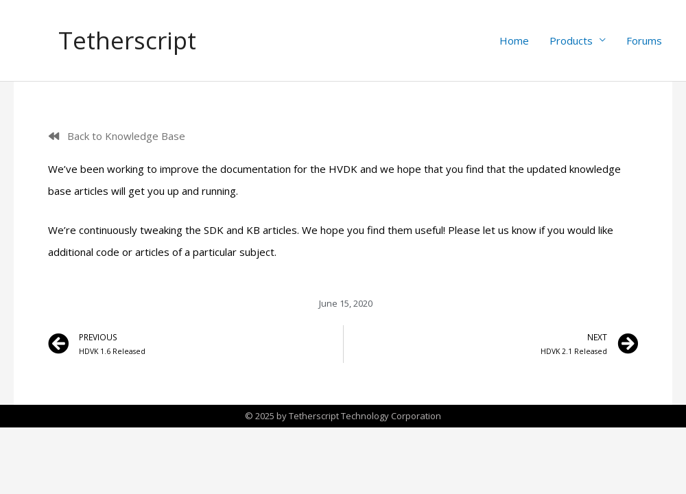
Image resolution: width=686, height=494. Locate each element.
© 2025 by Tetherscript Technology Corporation (343, 416)
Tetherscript (127, 40)
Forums (644, 40)
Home (514, 40)
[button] (117, 136)
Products (571, 40)
